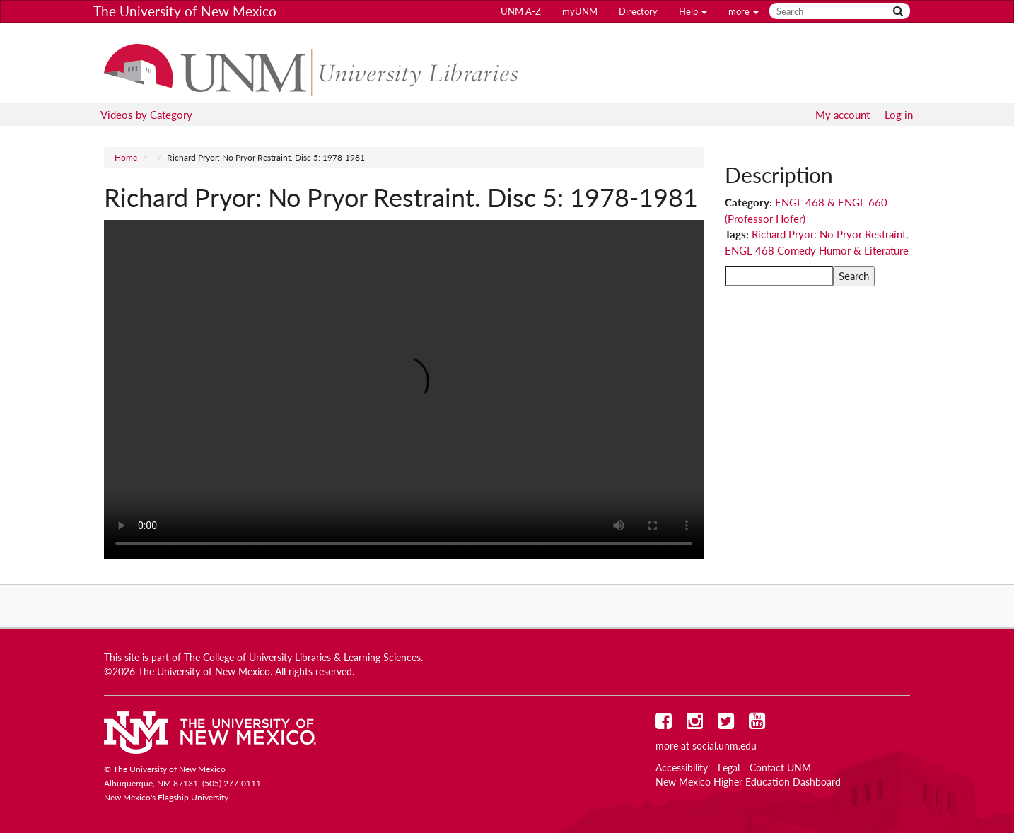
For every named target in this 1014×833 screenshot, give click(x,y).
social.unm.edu (724, 746)
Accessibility (681, 768)
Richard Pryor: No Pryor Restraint (829, 234)
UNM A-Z (521, 11)
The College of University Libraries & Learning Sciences (302, 657)
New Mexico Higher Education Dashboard (748, 782)
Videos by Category (146, 114)
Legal (729, 768)
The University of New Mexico (184, 11)
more (743, 11)
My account (842, 114)
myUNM (580, 11)
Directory (638, 11)
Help (693, 11)
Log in (899, 114)
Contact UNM (780, 768)
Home (126, 157)
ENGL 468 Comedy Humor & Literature (817, 250)
